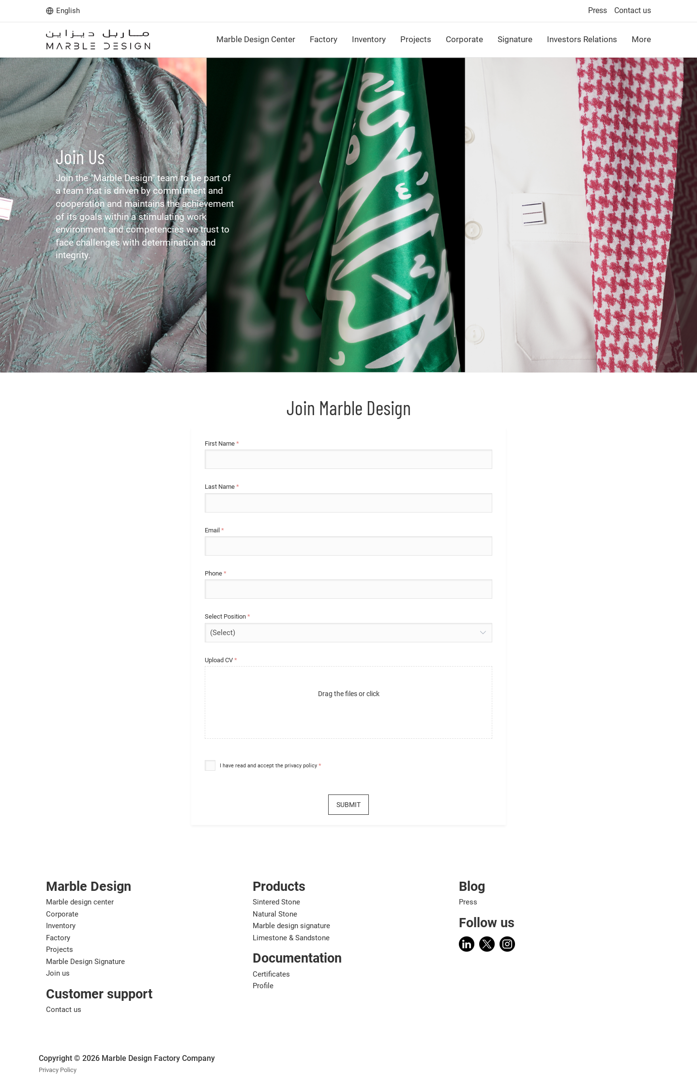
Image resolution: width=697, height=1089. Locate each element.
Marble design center (80, 902)
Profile (263, 985)
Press (597, 10)
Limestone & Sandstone (291, 937)
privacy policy (301, 765)
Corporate (62, 914)
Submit (348, 805)
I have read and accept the (268, 765)
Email (214, 530)
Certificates (271, 974)
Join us (58, 973)
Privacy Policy (57, 1069)
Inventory (61, 925)
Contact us (632, 10)
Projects (59, 949)
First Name (222, 443)
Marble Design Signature (85, 961)
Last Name (222, 486)
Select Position (227, 616)
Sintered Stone (276, 902)
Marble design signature (291, 925)
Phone (216, 573)
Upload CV (221, 660)
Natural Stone (275, 914)
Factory (58, 937)
